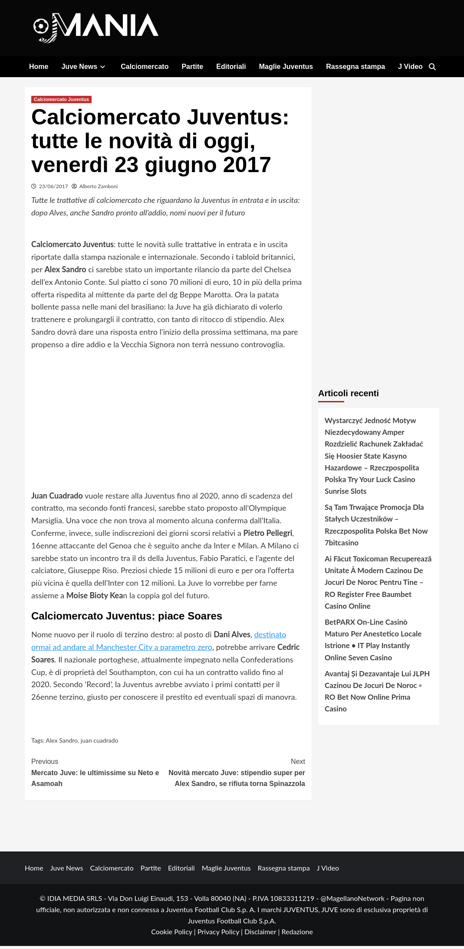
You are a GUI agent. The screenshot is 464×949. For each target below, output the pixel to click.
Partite (192, 66)
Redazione (297, 935)
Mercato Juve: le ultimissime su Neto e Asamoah (99, 775)
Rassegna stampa (355, 66)
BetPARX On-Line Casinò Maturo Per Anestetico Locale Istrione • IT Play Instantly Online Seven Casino (373, 642)
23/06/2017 (53, 189)
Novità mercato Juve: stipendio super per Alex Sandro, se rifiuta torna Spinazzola (237, 775)
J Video (410, 66)
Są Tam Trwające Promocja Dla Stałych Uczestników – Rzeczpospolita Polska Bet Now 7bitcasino (376, 528)
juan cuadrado (99, 743)
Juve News (84, 66)
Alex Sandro (62, 743)
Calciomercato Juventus (61, 102)
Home (38, 66)
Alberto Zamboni (98, 189)
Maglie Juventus (286, 66)
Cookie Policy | (174, 935)
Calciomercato (144, 66)
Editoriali (231, 66)
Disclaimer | (262, 935)
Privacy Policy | (220, 935)
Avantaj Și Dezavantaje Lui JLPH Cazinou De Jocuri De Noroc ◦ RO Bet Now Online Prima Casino (377, 694)
